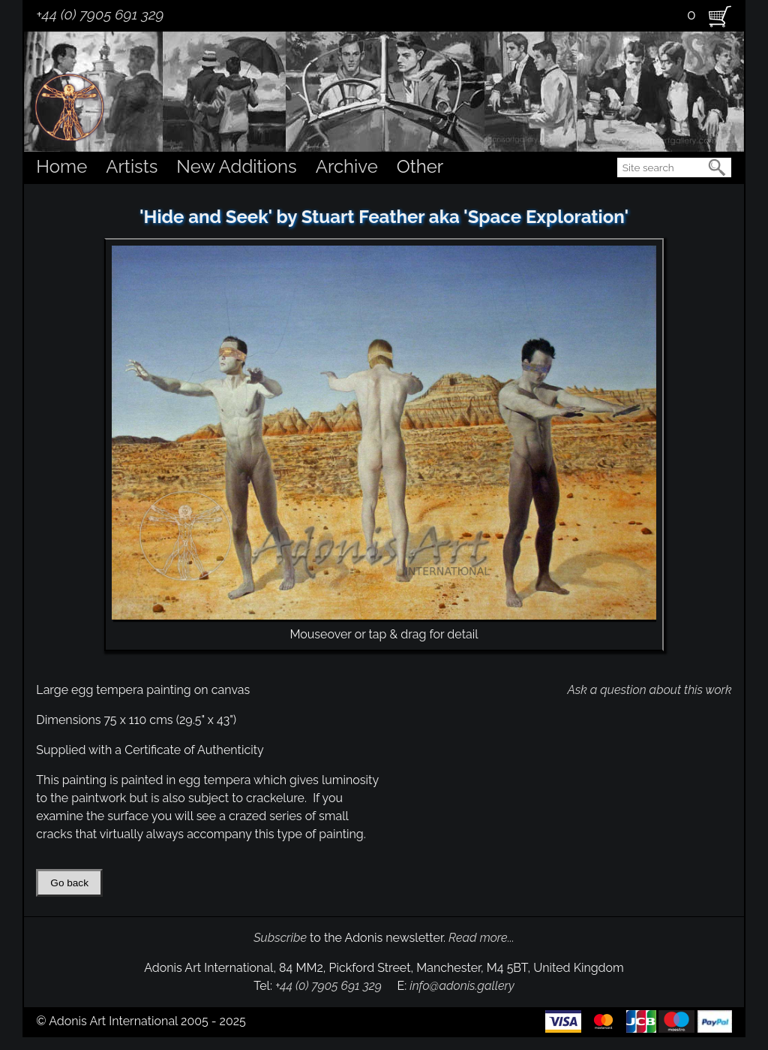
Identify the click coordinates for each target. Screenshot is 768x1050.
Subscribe (280, 938)
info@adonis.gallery (462, 986)
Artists (132, 166)
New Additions (236, 166)
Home (61, 166)
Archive (347, 166)
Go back (69, 883)
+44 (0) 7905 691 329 (100, 14)
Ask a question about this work (649, 690)
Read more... (481, 938)
